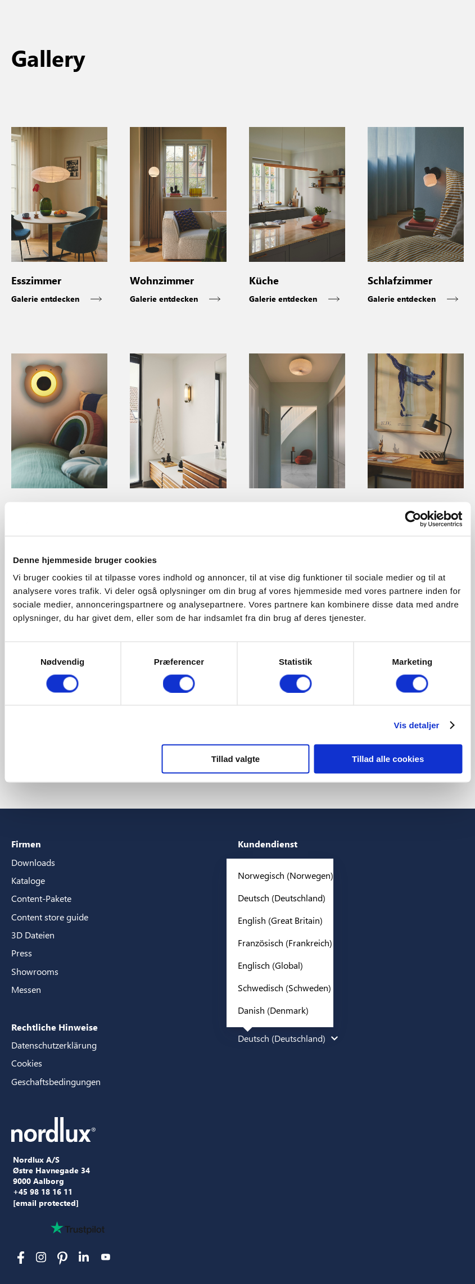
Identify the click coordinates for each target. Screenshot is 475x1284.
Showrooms (34, 971)
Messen (26, 989)
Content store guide (49, 917)
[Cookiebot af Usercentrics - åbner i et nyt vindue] (413, 518)
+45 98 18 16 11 (43, 1191)
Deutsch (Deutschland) (281, 898)
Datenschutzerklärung (54, 1045)
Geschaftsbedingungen (56, 1081)
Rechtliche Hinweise (54, 1027)
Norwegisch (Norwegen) (285, 875)
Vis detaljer (417, 724)
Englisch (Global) (270, 965)
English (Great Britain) (280, 920)
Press (21, 953)
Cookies (26, 1063)
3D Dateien (33, 935)
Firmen (26, 844)
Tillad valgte (235, 759)
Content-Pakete (41, 898)
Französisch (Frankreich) (285, 943)
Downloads (33, 862)
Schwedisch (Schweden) (284, 987)
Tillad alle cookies (388, 759)
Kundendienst (267, 844)
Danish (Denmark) (273, 1010)
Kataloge (28, 880)
